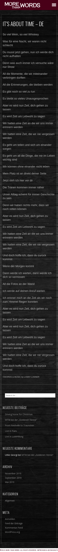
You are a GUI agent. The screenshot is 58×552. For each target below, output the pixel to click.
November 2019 (13, 473)
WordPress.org (12, 532)
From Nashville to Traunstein (19, 425)
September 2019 (13, 477)
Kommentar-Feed (14, 527)
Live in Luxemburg (14, 436)
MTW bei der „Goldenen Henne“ (21, 419)
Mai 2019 (9, 482)
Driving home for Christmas (19, 414)
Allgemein (10, 500)
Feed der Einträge (14, 523)
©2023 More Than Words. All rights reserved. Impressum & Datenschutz (29, 550)
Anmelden (10, 519)
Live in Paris (11, 430)
